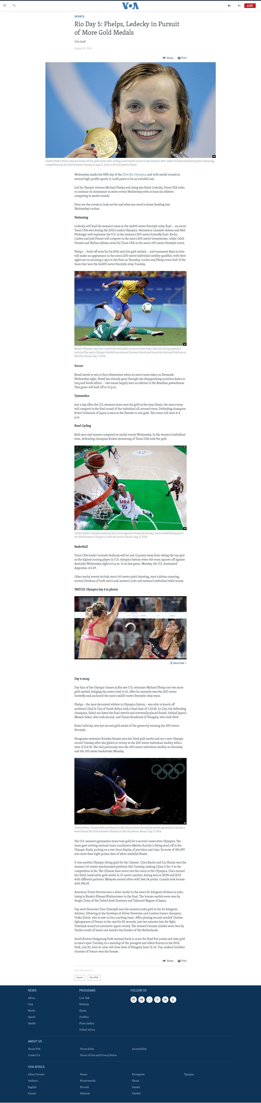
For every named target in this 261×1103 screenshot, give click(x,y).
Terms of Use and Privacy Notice (98, 1055)
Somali (136, 1087)
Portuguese (138, 1074)
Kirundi (84, 1087)
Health (32, 1023)
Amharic (33, 1081)
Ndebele (84, 1004)
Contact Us (34, 1055)
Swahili (136, 1093)
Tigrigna (189, 1074)
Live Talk (84, 998)
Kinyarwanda (88, 1081)
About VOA (34, 1049)
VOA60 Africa (87, 1029)
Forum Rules (87, 1049)
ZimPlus (84, 1017)
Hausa (83, 1074)
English (32, 1087)
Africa (31, 998)
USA (30, 1004)
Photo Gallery (86, 1023)
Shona (82, 1011)
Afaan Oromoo (36, 1074)
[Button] (167, 58)
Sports (79, 16)
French (32, 1093)
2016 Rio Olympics (134, 174)
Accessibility (139, 1049)
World (31, 1011)
